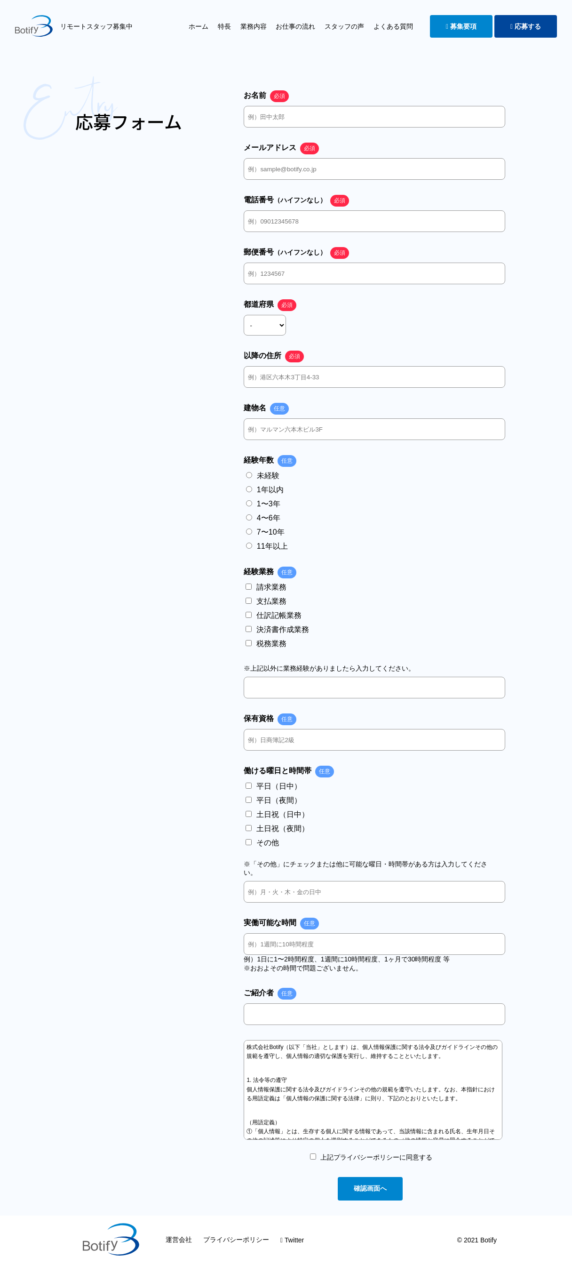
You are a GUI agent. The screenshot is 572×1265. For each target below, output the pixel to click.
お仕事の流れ (295, 26)
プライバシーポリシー (236, 1239)
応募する (525, 26)
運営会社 (179, 1239)
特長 (224, 26)
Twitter (292, 1240)
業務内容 (253, 26)
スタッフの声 (344, 26)
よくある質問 (393, 26)
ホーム (198, 26)
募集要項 (461, 26)
